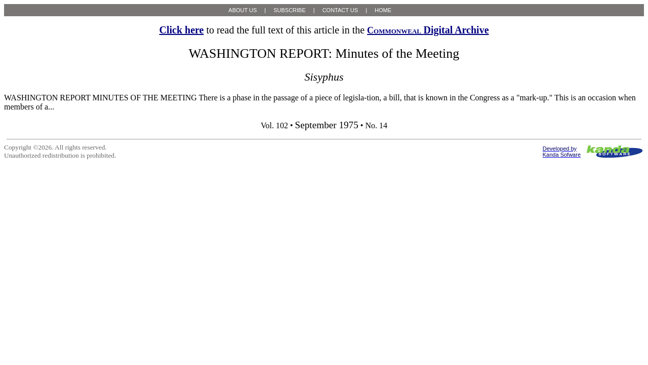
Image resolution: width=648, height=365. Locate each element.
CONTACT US (340, 10)
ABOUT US (242, 10)
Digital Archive (428, 29)
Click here (181, 29)
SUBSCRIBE (289, 10)
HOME (383, 10)
